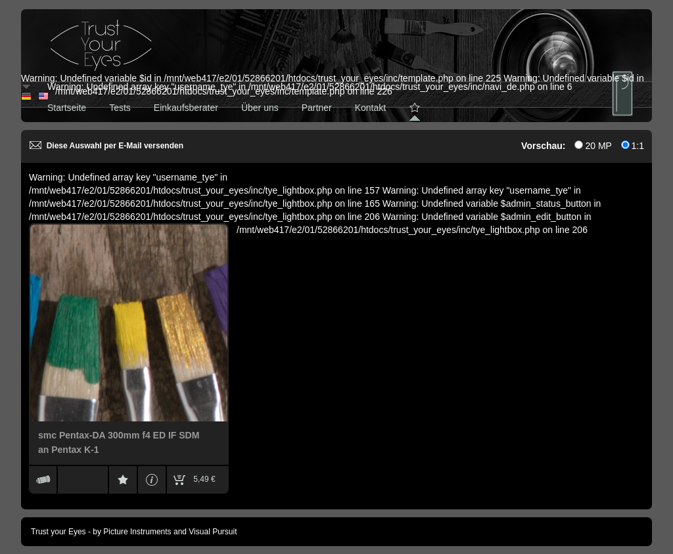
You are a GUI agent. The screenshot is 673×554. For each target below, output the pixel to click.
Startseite (66, 107)
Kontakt (370, 107)
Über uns (260, 107)
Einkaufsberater (186, 107)
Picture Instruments (137, 531)
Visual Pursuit (213, 531)
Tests (120, 107)
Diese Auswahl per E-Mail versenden (106, 145)
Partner (317, 107)
